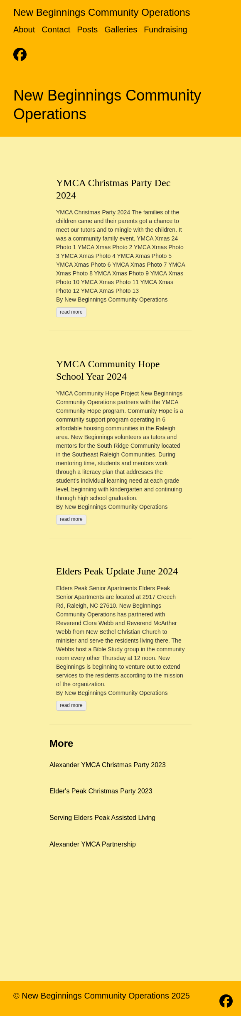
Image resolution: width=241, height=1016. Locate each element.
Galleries (120, 29)
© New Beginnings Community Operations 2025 (101, 995)
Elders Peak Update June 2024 (117, 571)
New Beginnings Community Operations (101, 12)
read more (71, 312)
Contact (56, 29)
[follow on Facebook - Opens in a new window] (20, 52)
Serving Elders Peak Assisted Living (102, 817)
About (24, 29)
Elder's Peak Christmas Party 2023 (100, 791)
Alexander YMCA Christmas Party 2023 (107, 764)
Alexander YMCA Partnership (92, 844)
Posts (87, 29)
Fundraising (165, 29)
